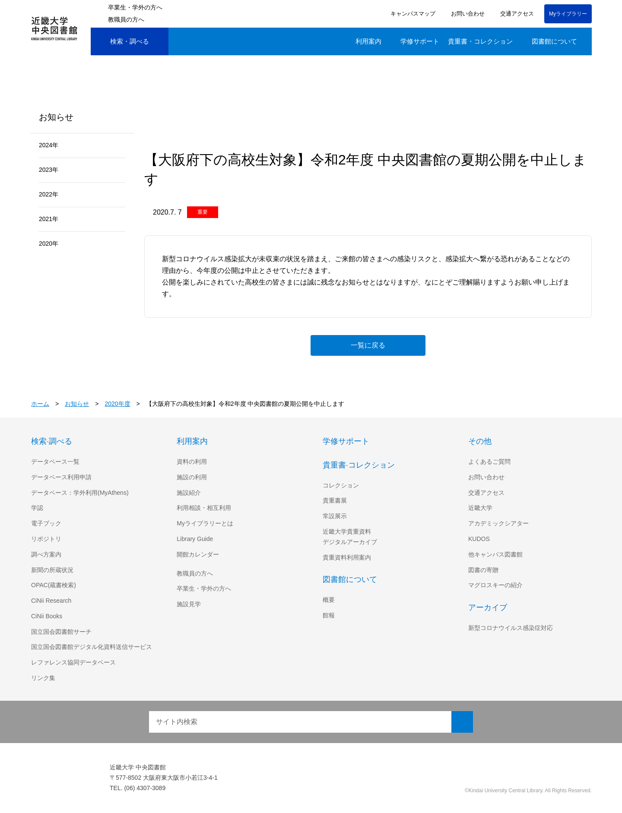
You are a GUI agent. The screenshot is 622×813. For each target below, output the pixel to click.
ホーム (40, 403)
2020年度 (118, 403)
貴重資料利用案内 (347, 557)
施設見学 (189, 604)
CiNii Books (47, 616)
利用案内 (368, 41)
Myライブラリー (568, 13)
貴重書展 (335, 500)
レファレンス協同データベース (73, 662)
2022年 (49, 194)
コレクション (341, 485)
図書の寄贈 (483, 570)
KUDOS (478, 539)
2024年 (49, 145)
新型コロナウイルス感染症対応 (510, 627)
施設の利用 (192, 477)
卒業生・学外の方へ (135, 7)
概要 (329, 599)
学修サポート (419, 41)
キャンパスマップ (411, 13)
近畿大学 (480, 507)
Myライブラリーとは (205, 523)
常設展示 (335, 516)
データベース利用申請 (61, 477)
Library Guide (196, 539)
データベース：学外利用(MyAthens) (81, 492)
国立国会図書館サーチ (61, 631)
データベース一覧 (55, 461)
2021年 (49, 219)
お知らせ (77, 403)
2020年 (49, 243)
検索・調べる (123, 42)
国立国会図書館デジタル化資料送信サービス (91, 646)
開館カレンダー (198, 554)
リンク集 (43, 678)
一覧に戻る (368, 345)
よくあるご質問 (489, 461)
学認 (37, 507)
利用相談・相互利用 (204, 507)
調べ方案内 (46, 554)
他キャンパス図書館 (495, 554)
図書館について (554, 41)
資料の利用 (192, 461)
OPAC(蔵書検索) (53, 585)
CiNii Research (52, 600)
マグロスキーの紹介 (495, 585)
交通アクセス (515, 13)
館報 (329, 615)
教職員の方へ (126, 19)
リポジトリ (46, 539)
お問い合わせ (466, 13)
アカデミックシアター (498, 523)
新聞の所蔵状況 (52, 570)
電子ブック (46, 523)
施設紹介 (189, 492)
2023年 (49, 169)
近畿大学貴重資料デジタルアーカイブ (350, 536)
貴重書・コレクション (480, 41)
